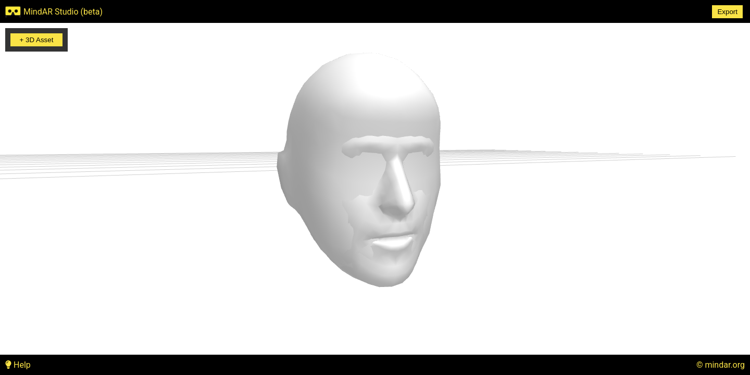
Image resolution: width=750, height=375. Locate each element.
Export (727, 12)
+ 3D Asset (37, 40)
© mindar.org (720, 365)
